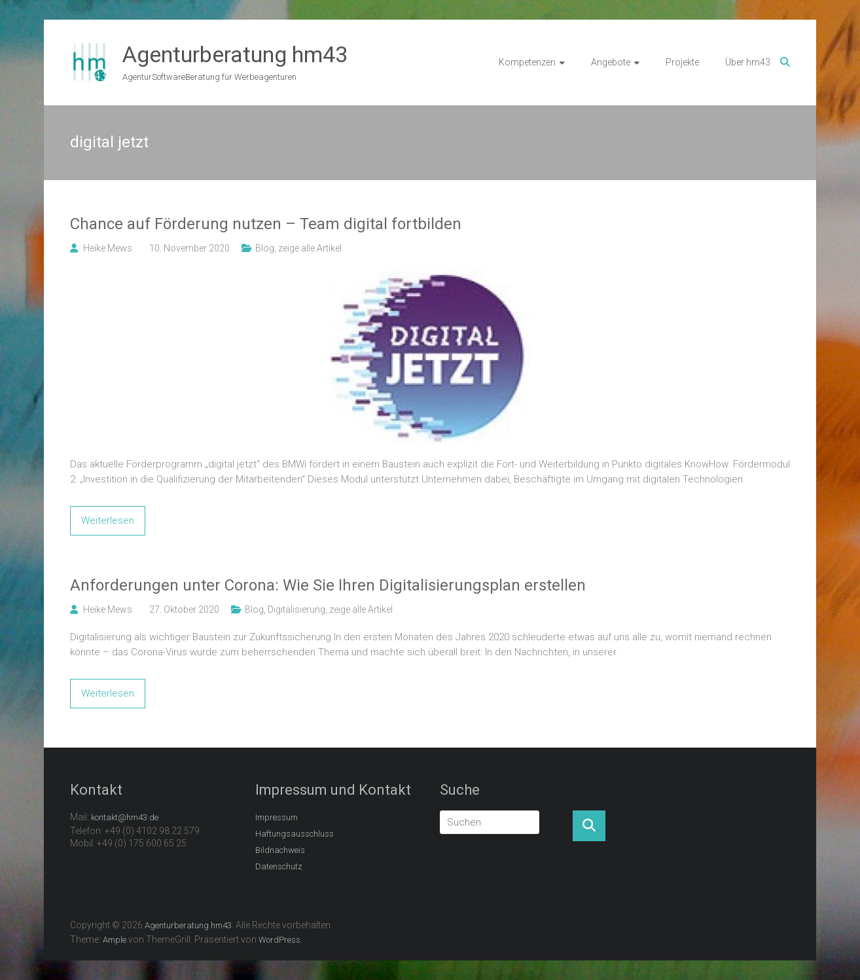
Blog (264, 248)
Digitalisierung (296, 609)
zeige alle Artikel (310, 248)
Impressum (276, 817)
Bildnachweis (280, 850)
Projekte (682, 62)
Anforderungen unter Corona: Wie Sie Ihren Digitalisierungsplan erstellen (328, 585)
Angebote (610, 62)
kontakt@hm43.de (124, 817)
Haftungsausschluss (294, 834)
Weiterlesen (107, 520)
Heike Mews (107, 248)
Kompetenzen (527, 62)
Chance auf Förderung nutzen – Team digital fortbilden (265, 224)
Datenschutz (278, 866)
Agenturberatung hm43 (235, 54)
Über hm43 (747, 62)
